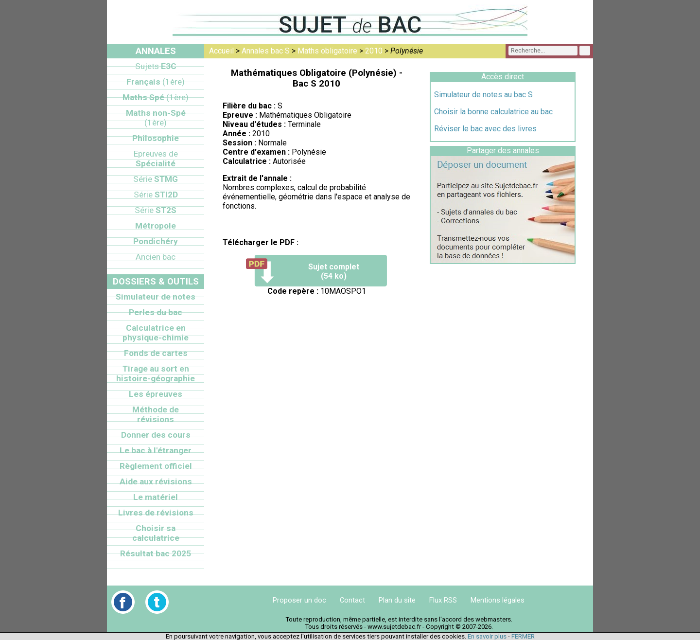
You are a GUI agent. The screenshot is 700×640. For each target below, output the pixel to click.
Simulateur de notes (155, 297)
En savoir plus (487, 636)
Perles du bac (155, 312)
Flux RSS (443, 600)
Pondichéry (155, 241)
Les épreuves (155, 394)
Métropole (155, 226)
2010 (374, 50)
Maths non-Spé (156, 117)
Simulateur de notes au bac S (483, 94)
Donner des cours (156, 435)
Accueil (221, 50)
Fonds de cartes (156, 353)
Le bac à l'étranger (156, 450)
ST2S (155, 210)
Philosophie (155, 138)
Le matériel (155, 497)
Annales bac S (266, 50)
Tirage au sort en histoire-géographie (155, 373)
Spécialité (156, 158)
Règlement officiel (156, 466)
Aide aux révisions (156, 481)
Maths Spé (155, 97)
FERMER (523, 636)
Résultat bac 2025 (155, 553)
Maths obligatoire (327, 50)
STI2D (156, 194)
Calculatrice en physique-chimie (155, 332)
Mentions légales (498, 600)
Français (155, 82)
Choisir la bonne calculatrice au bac (493, 111)
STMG (155, 179)
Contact (352, 600)
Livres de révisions (155, 512)
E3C (155, 66)
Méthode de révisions (155, 414)
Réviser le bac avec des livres (485, 128)
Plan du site (397, 600)
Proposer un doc (299, 600)
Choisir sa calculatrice (155, 533)
